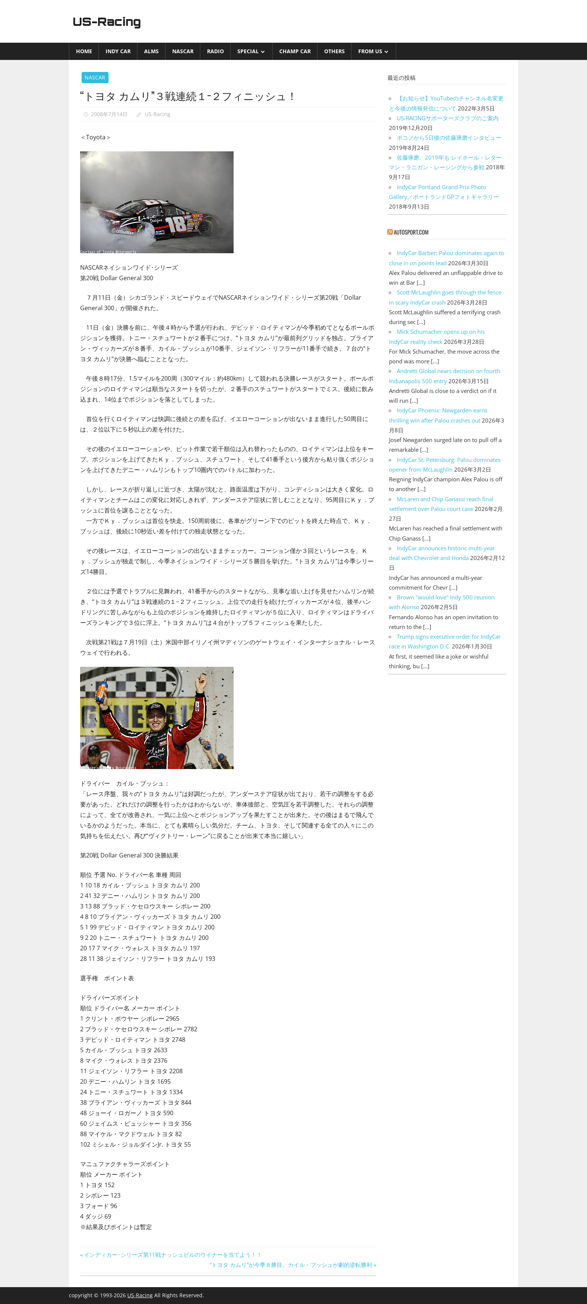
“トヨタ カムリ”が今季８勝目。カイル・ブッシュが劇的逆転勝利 (291, 1264)
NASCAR (183, 51)
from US (370, 51)
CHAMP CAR (295, 51)
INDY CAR (118, 51)
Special (248, 51)
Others (334, 51)
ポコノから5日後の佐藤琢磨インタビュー (449, 137)
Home (84, 51)
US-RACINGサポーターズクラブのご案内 (448, 118)
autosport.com (411, 232)
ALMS (151, 51)
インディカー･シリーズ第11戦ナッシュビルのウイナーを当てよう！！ (172, 1254)
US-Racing (109, 21)
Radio (215, 51)
